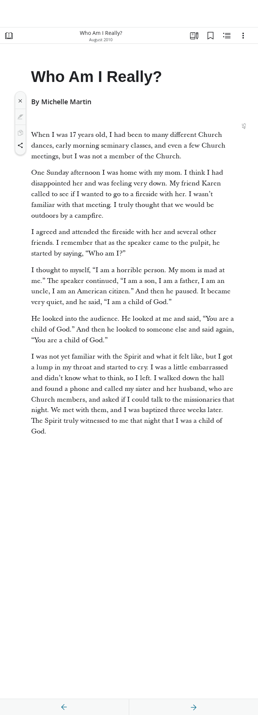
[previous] (64, 707)
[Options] (243, 35)
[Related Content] (226, 35)
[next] (193, 707)
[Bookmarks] (210, 35)
